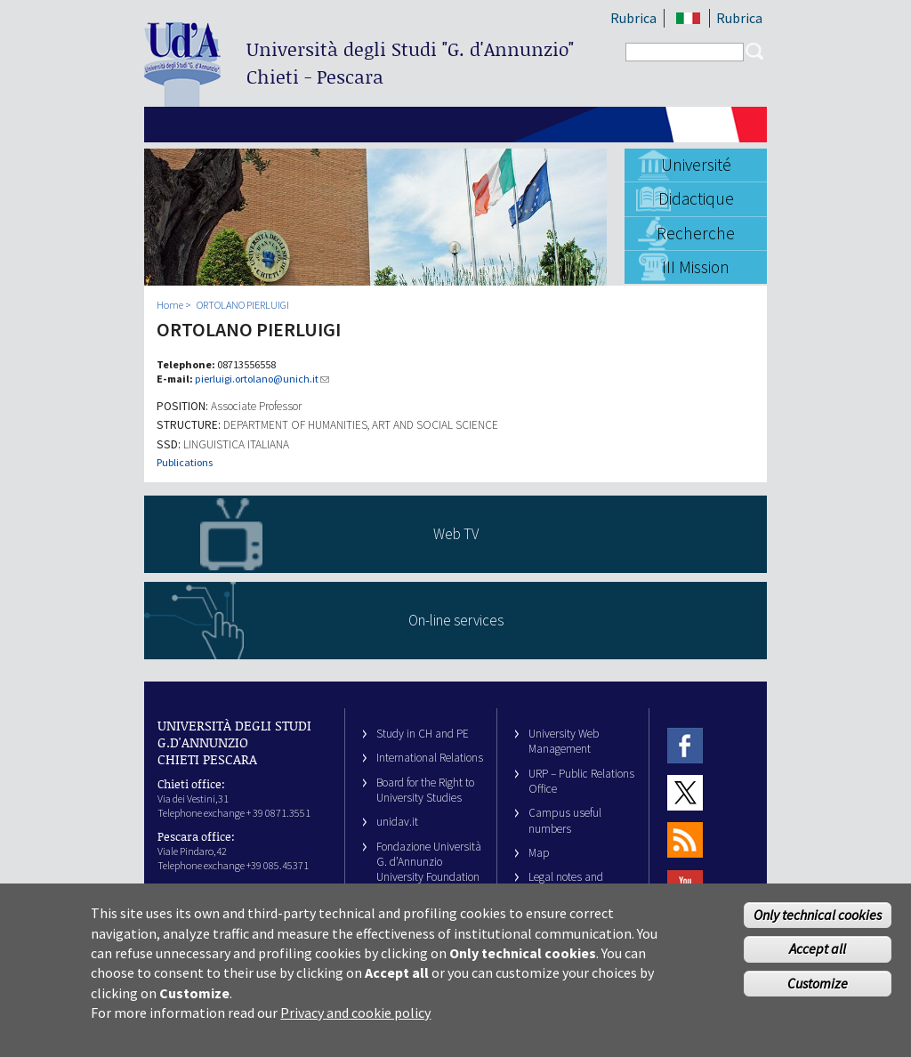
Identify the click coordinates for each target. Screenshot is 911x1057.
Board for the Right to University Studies (425, 790)
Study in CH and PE (422, 733)
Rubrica (633, 18)
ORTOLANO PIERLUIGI (243, 304)
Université (696, 164)
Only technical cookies (818, 923)
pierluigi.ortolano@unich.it (262, 378)
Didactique (696, 198)
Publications (185, 462)
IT (688, 18)
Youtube (685, 887)
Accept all (817, 957)
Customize (817, 992)
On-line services (456, 620)
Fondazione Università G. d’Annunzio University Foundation (428, 862)
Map (539, 852)
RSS (685, 840)
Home (170, 304)
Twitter (685, 792)
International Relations (429, 757)
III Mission (696, 267)
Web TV (456, 534)
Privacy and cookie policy (355, 1021)
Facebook (685, 745)
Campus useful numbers (564, 820)
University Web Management (563, 741)
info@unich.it (223, 888)
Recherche (696, 233)
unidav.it (397, 821)
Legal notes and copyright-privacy (570, 884)
